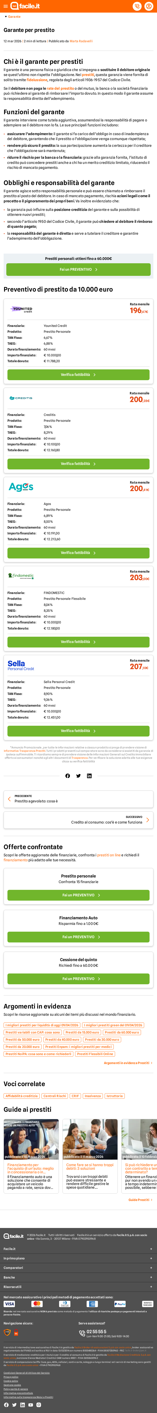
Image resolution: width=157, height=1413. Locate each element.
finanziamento (16, 860)
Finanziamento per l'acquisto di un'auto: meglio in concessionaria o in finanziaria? (30, 1170)
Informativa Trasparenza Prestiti (24, 750)
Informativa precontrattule (18, 1393)
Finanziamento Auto (78, 917)
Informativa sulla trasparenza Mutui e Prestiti (28, 1397)
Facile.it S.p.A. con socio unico (22, 1365)
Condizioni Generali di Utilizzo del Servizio (27, 1372)
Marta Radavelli (81, 41)
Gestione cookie (12, 1385)
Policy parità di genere (16, 1389)
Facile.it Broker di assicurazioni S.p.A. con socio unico (102, 1347)
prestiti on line (109, 855)
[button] (6, 6)
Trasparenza (80, 757)
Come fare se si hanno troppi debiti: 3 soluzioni (89, 1167)
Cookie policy (11, 1381)
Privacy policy (11, 1376)
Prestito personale (78, 876)
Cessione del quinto (78, 959)
